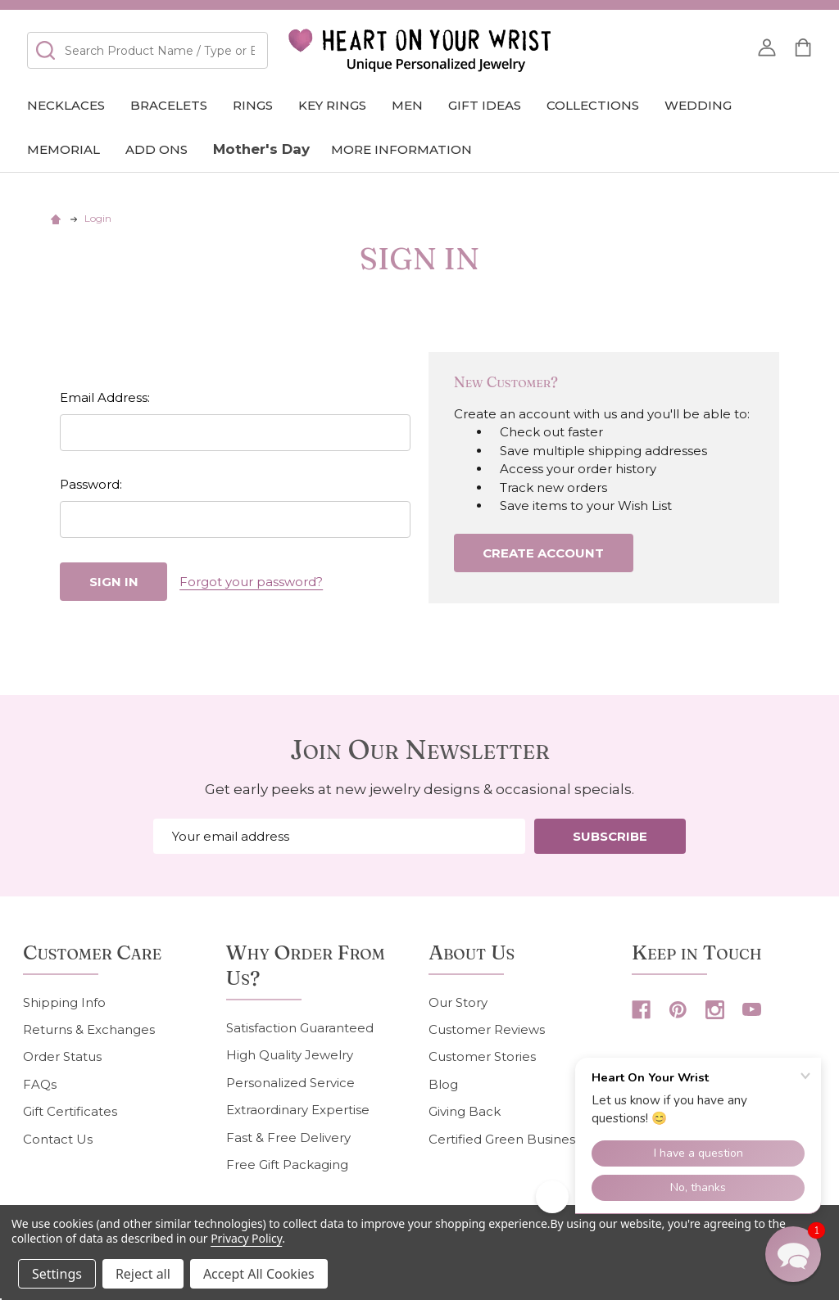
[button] (793, 1254)
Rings (253, 105)
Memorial (63, 149)
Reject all (143, 1274)
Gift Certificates (70, 1111)
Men (407, 105)
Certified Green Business (505, 1139)
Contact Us (58, 1139)
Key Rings (332, 105)
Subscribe (610, 836)
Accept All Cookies (259, 1274)
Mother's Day (261, 149)
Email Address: (105, 397)
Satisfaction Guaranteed (300, 1028)
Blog (443, 1084)
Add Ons (156, 149)
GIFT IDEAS (484, 105)
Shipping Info (64, 1002)
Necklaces (66, 105)
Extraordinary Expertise (298, 1109)
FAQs (40, 1084)
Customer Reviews (487, 1029)
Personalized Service (290, 1082)
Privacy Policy (246, 1238)
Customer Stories (482, 1056)
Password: (91, 484)
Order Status (62, 1056)
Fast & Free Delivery (288, 1137)
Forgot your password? (251, 581)
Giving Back (465, 1111)
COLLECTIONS (592, 105)
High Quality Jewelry (289, 1055)
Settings (57, 1274)
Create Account (543, 553)
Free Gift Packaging (287, 1164)
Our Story (458, 1002)
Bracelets (168, 105)
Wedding (698, 105)
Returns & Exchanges (89, 1029)
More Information (401, 149)
